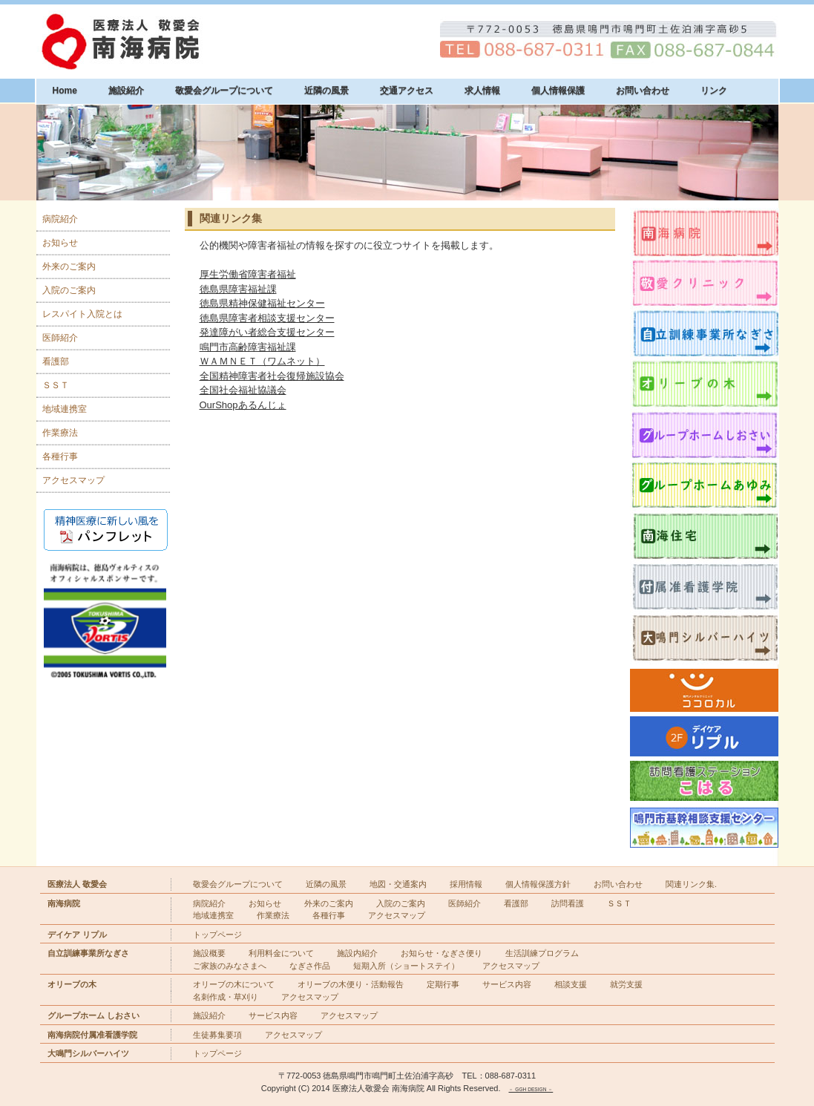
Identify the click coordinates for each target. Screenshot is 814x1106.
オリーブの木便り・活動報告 (351, 984)
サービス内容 (506, 984)
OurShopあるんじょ (243, 404)
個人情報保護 (558, 90)
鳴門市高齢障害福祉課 (248, 347)
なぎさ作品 (309, 965)
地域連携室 (64, 409)
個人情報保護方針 (538, 884)
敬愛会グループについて (224, 90)
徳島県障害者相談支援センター (267, 318)
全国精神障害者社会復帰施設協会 (272, 376)
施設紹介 (126, 90)
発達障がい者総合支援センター (267, 332)
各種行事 (60, 456)
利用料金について (281, 953)
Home (65, 90)
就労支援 (626, 984)
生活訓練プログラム (542, 953)
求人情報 (482, 90)
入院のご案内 (69, 290)
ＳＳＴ (55, 385)
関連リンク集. (691, 884)
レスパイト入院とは (82, 314)
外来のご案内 (69, 266)
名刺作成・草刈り (225, 996)
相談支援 (570, 984)
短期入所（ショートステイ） (406, 965)
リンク (713, 90)
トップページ (217, 934)
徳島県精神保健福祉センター (262, 303)
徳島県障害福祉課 (238, 289)
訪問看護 (567, 903)
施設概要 (209, 953)
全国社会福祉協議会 (243, 390)
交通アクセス (406, 90)
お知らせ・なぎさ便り (441, 953)
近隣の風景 (326, 90)
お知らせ (60, 243)
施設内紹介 (357, 953)
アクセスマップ (73, 480)
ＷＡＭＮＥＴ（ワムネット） (262, 361)
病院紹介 (60, 219)
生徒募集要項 (217, 1034)
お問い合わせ (642, 90)
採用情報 (466, 884)
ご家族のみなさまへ (229, 965)
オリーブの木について (234, 984)
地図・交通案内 (398, 884)
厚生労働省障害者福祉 (248, 274)
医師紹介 (60, 338)
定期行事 (443, 984)
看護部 (55, 361)
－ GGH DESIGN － (530, 1089)
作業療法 (60, 433)
